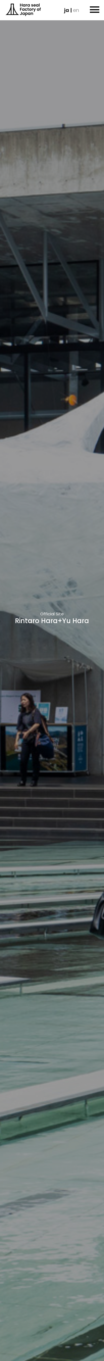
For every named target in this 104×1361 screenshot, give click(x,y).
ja (66, 10)
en (76, 10)
